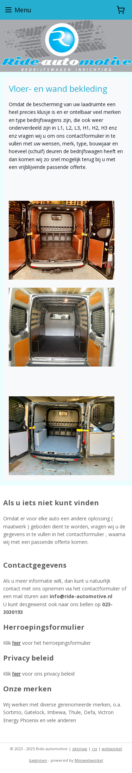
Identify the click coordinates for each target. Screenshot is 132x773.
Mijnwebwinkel (89, 760)
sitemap (79, 748)
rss (94, 748)
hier (16, 642)
